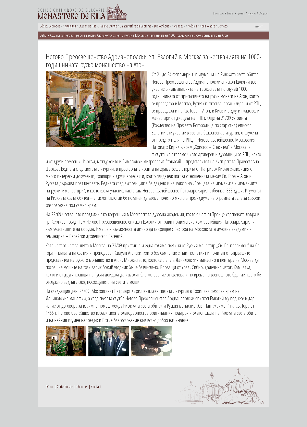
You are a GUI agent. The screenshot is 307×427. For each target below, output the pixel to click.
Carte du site (65, 386)
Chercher (82, 386)
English (230, 13)
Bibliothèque (161, 26)
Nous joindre (207, 26)
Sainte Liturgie (108, 26)
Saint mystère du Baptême (135, 26)
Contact (222, 26)
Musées (179, 26)
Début (43, 26)
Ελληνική (263, 13)
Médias (192, 26)
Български (218, 13)
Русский (241, 13)
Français (252, 13)
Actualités (70, 26)
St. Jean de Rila (87, 26)
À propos (54, 26)
